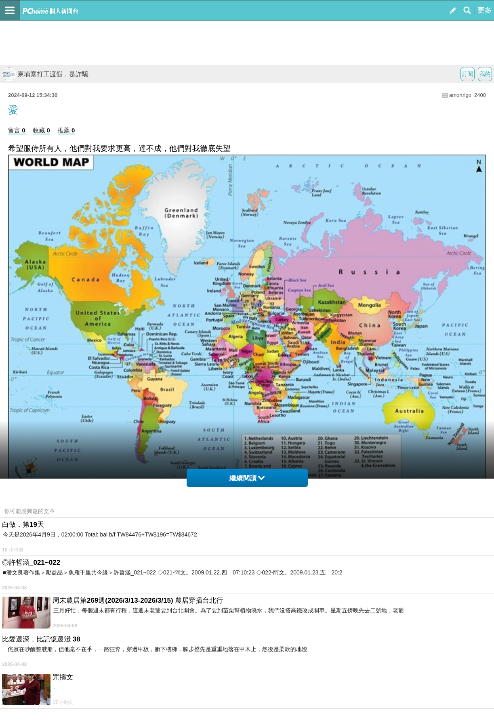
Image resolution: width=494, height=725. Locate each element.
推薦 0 (66, 130)
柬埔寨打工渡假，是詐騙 (45, 74)
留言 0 (16, 130)
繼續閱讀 (247, 478)
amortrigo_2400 (467, 95)
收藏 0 (41, 130)
